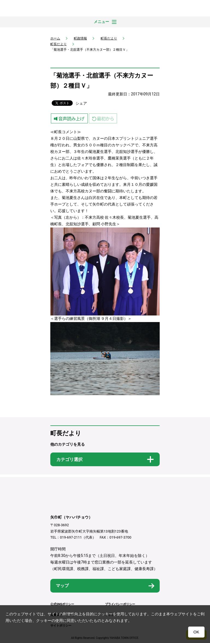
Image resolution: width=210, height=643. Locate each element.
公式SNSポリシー (62, 604)
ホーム (55, 38)
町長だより (109, 38)
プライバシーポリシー (120, 604)
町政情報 (80, 38)
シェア (81, 103)
